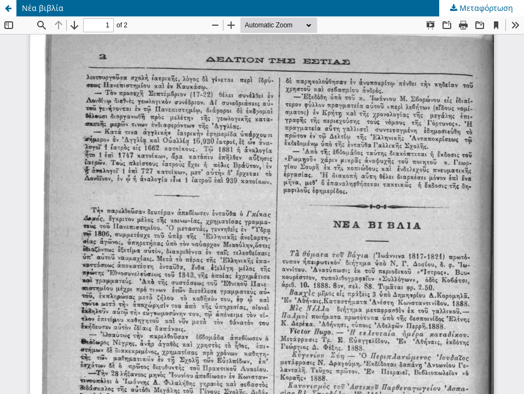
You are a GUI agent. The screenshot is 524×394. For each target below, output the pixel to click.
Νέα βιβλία (42, 8)
